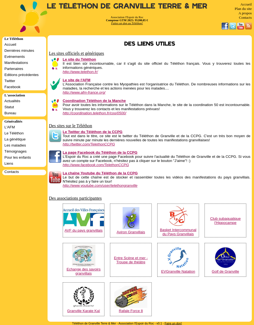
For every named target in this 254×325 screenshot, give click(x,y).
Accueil (246, 4)
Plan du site (243, 9)
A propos (245, 13)
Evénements (14, 57)
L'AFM (9, 127)
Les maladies (15, 145)
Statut (9, 107)
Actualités (12, 101)
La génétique (15, 139)
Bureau (10, 113)
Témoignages (15, 151)
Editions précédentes (21, 75)
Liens (8, 163)
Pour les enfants (17, 157)
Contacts (245, 17)
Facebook (12, 87)
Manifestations (16, 63)
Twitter (9, 81)
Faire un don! (173, 323)
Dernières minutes (19, 50)
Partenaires (13, 69)
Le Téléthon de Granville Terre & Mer (127, 6)
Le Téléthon (14, 133)
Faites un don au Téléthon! (127, 23)
